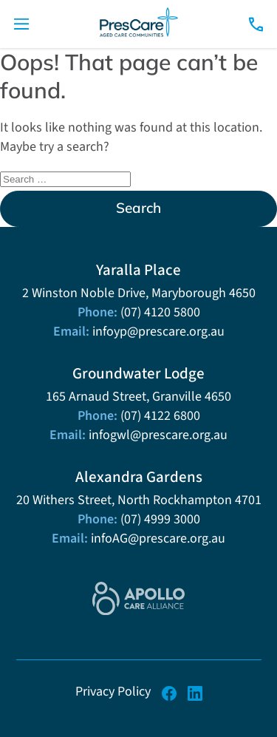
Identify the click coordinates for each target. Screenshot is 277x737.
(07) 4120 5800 (160, 312)
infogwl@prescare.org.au (158, 435)
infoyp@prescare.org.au (158, 331)
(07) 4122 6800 (160, 415)
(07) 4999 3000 (160, 519)
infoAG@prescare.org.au (158, 538)
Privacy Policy (113, 691)
